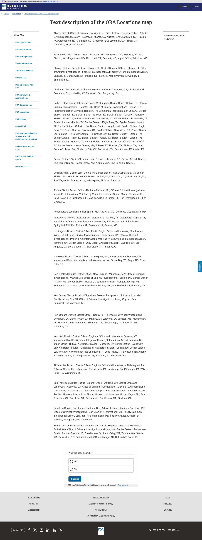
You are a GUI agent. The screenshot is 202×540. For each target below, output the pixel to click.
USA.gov (168, 510)
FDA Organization (23, 42)
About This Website (24, 71)
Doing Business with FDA (24, 86)
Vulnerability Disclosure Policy (101, 516)
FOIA (167, 498)
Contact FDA (21, 78)
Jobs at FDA (20, 126)
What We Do (20, 167)
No (75, 469)
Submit (75, 479)
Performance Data (23, 49)
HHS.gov (168, 504)
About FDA (16, 14)
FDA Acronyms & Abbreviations (22, 96)
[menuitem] (176, 38)
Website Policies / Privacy (101, 504)
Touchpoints (122, 485)
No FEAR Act (101, 510)
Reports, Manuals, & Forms (24, 158)
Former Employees (23, 56)
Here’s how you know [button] (49, 1)
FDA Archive (34, 498)
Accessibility (34, 510)
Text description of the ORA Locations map (41, 14)
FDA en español (22, 112)
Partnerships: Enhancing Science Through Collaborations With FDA (26, 136)
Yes (76, 461)
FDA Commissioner (23, 105)
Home (6, 14)
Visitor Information (23, 64)
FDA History (20, 119)
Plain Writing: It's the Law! (24, 147)
